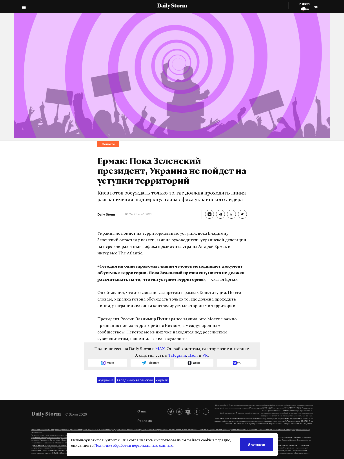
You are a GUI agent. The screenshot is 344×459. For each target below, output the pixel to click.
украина (105, 380)
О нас (142, 411)
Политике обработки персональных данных (133, 446)
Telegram (177, 356)
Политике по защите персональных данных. (293, 416)
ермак (162, 380)
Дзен (193, 356)
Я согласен (256, 444)
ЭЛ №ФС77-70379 (292, 408)
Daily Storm (172, 6)
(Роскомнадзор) (256, 408)
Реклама (144, 421)
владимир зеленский (135, 380)
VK (205, 356)
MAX (160, 349)
